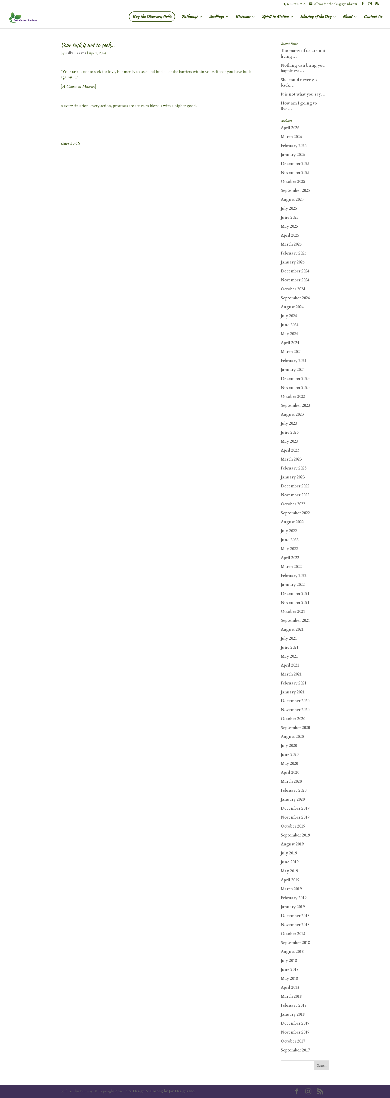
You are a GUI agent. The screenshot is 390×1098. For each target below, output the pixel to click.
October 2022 (293, 504)
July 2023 (289, 423)
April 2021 (290, 665)
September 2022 (295, 513)
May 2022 (289, 549)
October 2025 (293, 181)
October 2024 (293, 289)
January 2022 (293, 584)
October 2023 (293, 396)
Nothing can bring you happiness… (303, 68)
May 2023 (289, 441)
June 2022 (289, 540)
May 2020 (289, 763)
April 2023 (290, 450)
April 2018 (290, 987)
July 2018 (289, 960)
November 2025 (295, 172)
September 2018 (295, 942)
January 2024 (293, 369)
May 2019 (289, 871)
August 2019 (292, 844)
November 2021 (295, 602)
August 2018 (292, 951)
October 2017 (293, 1041)
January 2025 (293, 262)
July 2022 (289, 531)
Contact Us (373, 17)
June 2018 (289, 969)
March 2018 (291, 996)
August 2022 (292, 522)
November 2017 (295, 1032)
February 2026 (293, 146)
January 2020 (293, 799)
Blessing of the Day (315, 17)
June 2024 (289, 325)
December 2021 (295, 593)
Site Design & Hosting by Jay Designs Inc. (160, 1091)
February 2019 (293, 898)
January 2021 (293, 692)
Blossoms (242, 17)
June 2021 (289, 647)
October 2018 (293, 934)
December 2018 (295, 916)
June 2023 (289, 432)
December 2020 (295, 701)
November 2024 (295, 280)
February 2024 (293, 361)
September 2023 (295, 405)
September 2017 (295, 1050)
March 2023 (291, 459)
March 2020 (291, 781)
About (347, 17)
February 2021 (293, 683)
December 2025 (295, 163)
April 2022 (290, 558)
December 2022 (295, 486)
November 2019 (295, 817)
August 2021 (292, 629)
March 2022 (291, 567)
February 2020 (293, 790)
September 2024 (295, 298)
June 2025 (289, 217)
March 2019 (291, 889)
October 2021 (293, 611)
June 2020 (289, 754)
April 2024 (290, 343)
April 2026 (290, 128)
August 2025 (292, 199)
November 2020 (295, 710)
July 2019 (289, 853)
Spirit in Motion (275, 17)
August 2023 (292, 414)
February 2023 (293, 468)
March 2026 (291, 137)
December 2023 (295, 378)
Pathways (189, 17)
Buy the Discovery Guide (152, 16)
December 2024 (295, 271)
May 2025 (289, 226)
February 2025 (293, 253)
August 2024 (292, 307)
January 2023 (293, 477)
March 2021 (291, 674)
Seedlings (216, 17)
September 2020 (295, 728)
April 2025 (290, 235)
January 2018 (293, 1014)
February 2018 (293, 1005)
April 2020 (290, 772)
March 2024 (291, 352)
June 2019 (289, 862)
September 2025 (295, 190)
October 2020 (293, 719)
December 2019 (295, 808)
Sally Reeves (75, 53)
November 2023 (295, 387)
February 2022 (293, 575)
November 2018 (295, 925)
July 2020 (289, 745)
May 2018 (289, 978)
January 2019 (293, 907)
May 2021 (289, 656)
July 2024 (289, 316)
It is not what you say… (303, 94)
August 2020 (292, 736)
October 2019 (293, 826)
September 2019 (295, 835)
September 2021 (295, 620)
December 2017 (295, 1023)
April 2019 (290, 880)
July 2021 (289, 638)
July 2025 (289, 208)
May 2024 (289, 334)
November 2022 (295, 495)
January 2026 (293, 154)
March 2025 (291, 244)
